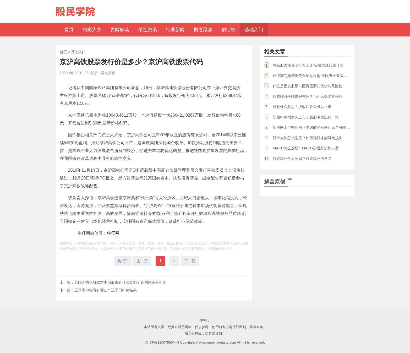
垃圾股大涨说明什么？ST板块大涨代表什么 (308, 65)
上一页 (142, 261)
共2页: (122, 261)
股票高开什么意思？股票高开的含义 (302, 158)
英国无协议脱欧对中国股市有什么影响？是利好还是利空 (120, 282)
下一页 (189, 261)
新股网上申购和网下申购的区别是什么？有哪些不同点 (317, 127)
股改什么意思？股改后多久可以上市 (302, 107)
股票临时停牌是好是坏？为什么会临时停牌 (307, 96)
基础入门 (78, 52)
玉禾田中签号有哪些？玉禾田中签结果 (105, 290)
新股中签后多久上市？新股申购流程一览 (306, 117)
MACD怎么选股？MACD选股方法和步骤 (305, 148)
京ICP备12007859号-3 (162, 342)
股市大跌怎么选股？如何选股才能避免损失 (307, 138)
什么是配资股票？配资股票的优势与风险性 (307, 86)
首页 (63, 52)
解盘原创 (278, 181)
